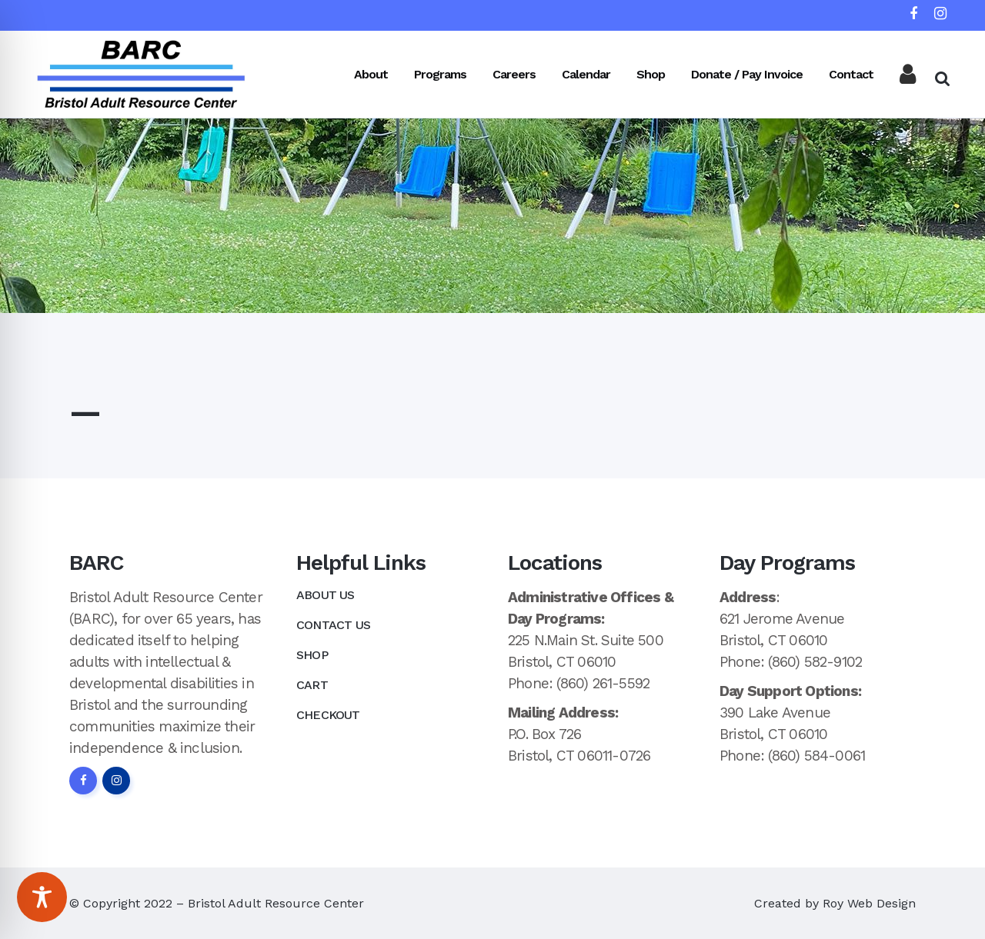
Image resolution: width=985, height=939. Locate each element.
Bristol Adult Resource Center (276, 903)
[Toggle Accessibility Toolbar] (41, 897)
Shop (312, 655)
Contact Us (333, 625)
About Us (325, 595)
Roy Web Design (869, 903)
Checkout (328, 715)
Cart (312, 685)
